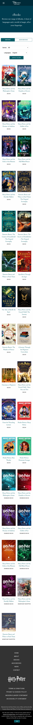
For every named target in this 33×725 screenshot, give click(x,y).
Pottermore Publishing (16, 3)
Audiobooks (23, 39)
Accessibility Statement (16, 699)
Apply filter (16, 57)
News (16, 666)
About (16, 656)
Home (16, 653)
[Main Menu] (3, 3)
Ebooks (16, 660)
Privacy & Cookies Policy (16, 692)
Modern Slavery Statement (16, 695)
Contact (16, 670)
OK (17, 721)
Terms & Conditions (17, 688)
